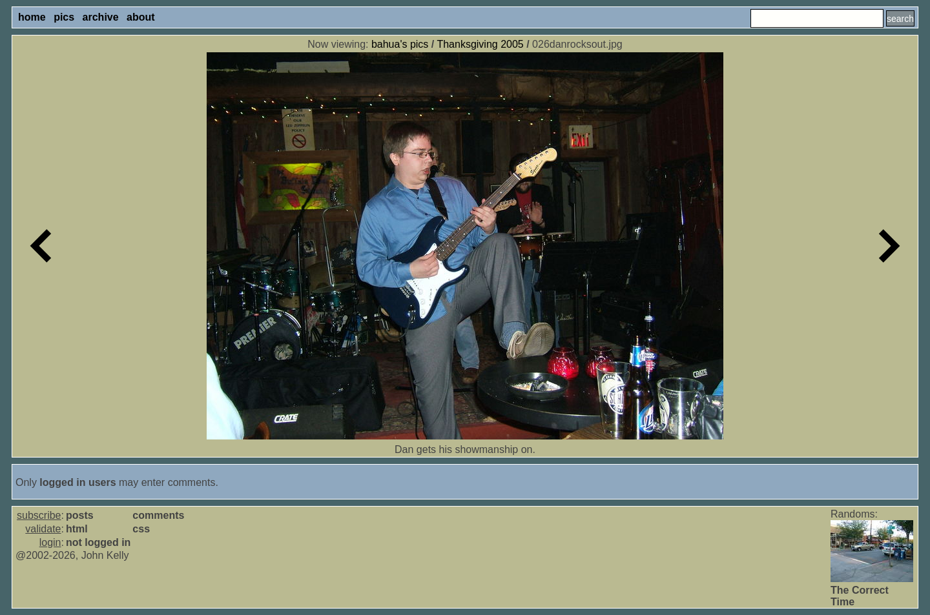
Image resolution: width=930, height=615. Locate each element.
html (77, 528)
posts (80, 515)
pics (64, 17)
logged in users (77, 482)
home (32, 17)
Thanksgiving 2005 (480, 44)
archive (101, 17)
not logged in (98, 542)
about (141, 17)
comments (158, 515)
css (141, 528)
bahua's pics (399, 44)
